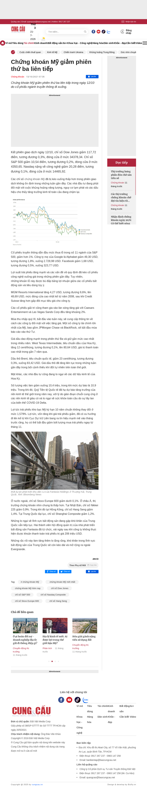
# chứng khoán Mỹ (30, 582)
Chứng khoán (17, 76)
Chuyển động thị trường (30, 650)
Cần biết (131, 43)
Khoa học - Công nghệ (79, 43)
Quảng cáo (15, 22)
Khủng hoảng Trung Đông (102, 52)
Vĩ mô (9, 43)
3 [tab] (55, 661)
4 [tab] (58, 661)
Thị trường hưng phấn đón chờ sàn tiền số (121, 175)
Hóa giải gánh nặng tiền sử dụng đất (93, 638)
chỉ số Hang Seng (57, 601)
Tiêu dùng (17, 43)
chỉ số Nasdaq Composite (52, 594)
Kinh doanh (40, 43)
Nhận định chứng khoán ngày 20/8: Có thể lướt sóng (121, 220)
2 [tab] (52, 661)
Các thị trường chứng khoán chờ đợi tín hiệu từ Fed (121, 197)
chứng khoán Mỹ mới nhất (62, 582)
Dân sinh (108, 43)
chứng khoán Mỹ (35, 179)
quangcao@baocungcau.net (38, 22)
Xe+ (65, 43)
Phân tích (56, 648)
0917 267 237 (64, 22)
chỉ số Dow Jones (59, 588)
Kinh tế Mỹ (52, 52)
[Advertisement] (55, 120)
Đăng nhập (126, 31)
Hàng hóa (98, 43)
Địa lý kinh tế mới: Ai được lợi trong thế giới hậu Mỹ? (64, 640)
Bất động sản (54, 43)
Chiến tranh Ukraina (73, 52)
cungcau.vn (37, 784)
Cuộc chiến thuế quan (30, 52)
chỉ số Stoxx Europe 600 (27, 601)
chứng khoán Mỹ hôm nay (27, 588)
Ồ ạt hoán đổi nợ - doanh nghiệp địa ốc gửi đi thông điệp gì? (34, 640)
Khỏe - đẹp (120, 43)
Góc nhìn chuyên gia (131, 52)
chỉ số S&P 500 (22, 594)
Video (139, 43)
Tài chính (29, 43)
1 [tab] (49, 661)
